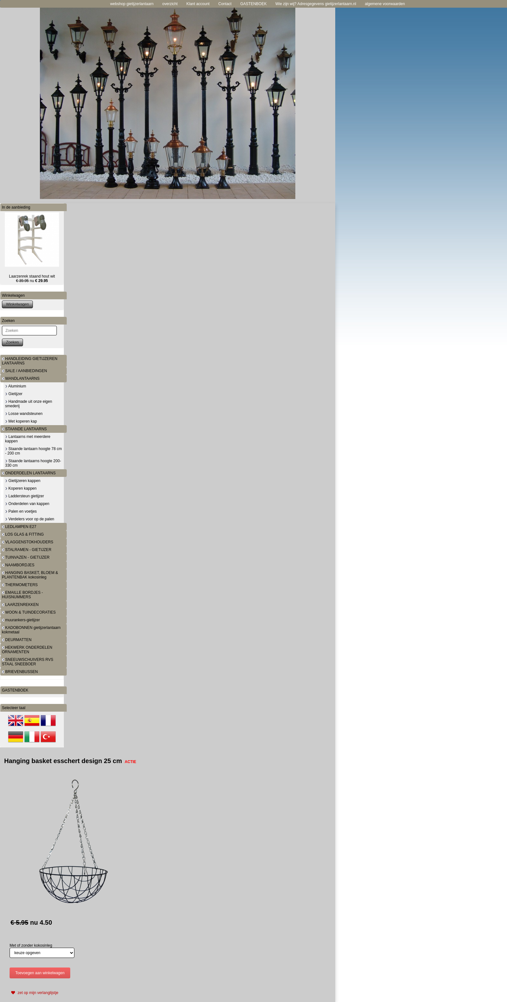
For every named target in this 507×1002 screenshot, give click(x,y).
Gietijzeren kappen (22, 480)
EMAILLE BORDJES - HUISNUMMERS (22, 594)
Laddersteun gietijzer (24, 496)
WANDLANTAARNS (21, 378)
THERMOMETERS (20, 585)
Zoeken (12, 342)
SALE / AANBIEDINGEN (24, 371)
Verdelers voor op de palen (29, 519)
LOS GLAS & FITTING (23, 534)
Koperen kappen (20, 488)
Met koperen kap (21, 421)
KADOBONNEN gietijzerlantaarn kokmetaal (31, 629)
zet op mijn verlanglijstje (34, 992)
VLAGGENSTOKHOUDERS (27, 542)
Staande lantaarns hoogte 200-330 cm (33, 463)
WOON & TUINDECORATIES (29, 612)
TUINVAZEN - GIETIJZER (25, 557)
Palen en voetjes (21, 511)
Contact (224, 4)
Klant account (198, 4)
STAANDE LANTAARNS (24, 429)
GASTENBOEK (253, 4)
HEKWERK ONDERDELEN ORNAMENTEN (27, 649)
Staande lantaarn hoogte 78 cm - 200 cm (33, 451)
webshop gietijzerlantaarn (132, 4)
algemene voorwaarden (385, 4)
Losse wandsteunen (23, 413)
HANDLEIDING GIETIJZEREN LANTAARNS (29, 360)
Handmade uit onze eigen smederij (28, 403)
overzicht (170, 4)
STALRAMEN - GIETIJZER (26, 549)
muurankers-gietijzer (21, 620)
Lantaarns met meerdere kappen (27, 438)
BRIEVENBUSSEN (20, 671)
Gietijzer (13, 394)
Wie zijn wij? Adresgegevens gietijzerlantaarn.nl (316, 4)
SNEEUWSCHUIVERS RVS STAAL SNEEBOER (27, 661)
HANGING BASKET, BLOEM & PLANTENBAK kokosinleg (30, 574)
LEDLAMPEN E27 (19, 526)
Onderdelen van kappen (27, 503)
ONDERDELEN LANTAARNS (29, 473)
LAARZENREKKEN (20, 604)
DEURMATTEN (17, 640)
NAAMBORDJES (18, 565)
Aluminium (15, 386)
